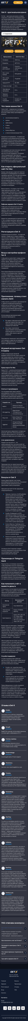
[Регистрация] (19, 51)
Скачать (3, 993)
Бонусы (16, 981)
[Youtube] (14, 1008)
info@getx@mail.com (7, 1002)
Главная (3, 981)
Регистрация (5, 987)
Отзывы (16, 987)
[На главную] (14, 972)
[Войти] (9, 51)
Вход (2, 990)
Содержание (8, 34)
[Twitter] (18, 1008)
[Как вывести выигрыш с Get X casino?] (14, 946)
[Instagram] (23, 1008)
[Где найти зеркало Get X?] (14, 959)
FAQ (15, 990)
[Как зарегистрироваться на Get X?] (14, 929)
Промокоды (17, 984)
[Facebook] (9, 1008)
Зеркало (3, 984)
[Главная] (4, 2)
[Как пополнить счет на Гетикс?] (14, 940)
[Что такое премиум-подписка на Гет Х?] (14, 953)
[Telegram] (5, 1008)
